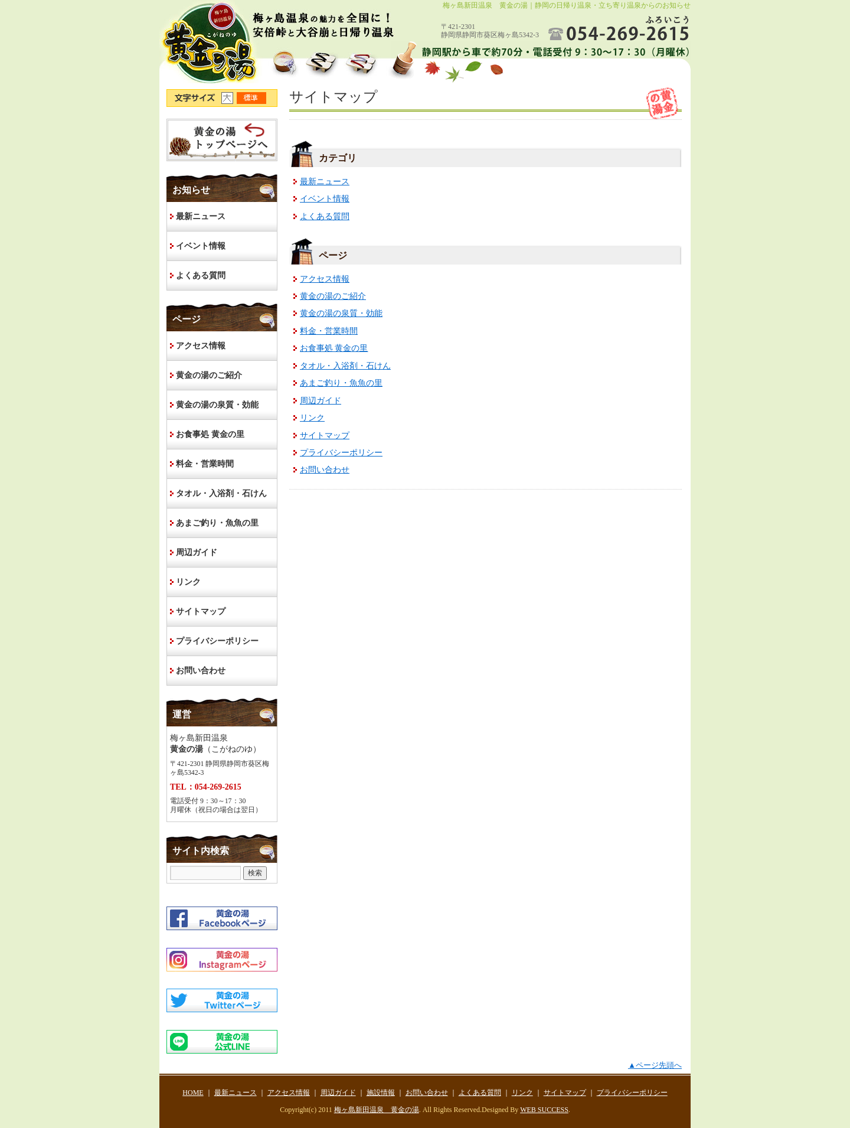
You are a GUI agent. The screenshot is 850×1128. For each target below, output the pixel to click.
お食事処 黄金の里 (334, 348)
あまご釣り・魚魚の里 (341, 383)
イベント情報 (324, 198)
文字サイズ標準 (252, 98)
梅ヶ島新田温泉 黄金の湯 (376, 1110)
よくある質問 (324, 216)
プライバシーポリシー (341, 452)
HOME (221, 140)
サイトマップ (324, 435)
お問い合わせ (324, 469)
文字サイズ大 (229, 98)
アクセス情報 (324, 279)
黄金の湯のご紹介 (333, 296)
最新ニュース (324, 181)
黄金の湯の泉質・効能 (341, 313)
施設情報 (381, 1092)
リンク (312, 417)
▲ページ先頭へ (655, 1065)
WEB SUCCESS (544, 1110)
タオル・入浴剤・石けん (345, 365)
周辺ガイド (320, 400)
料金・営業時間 (329, 331)
